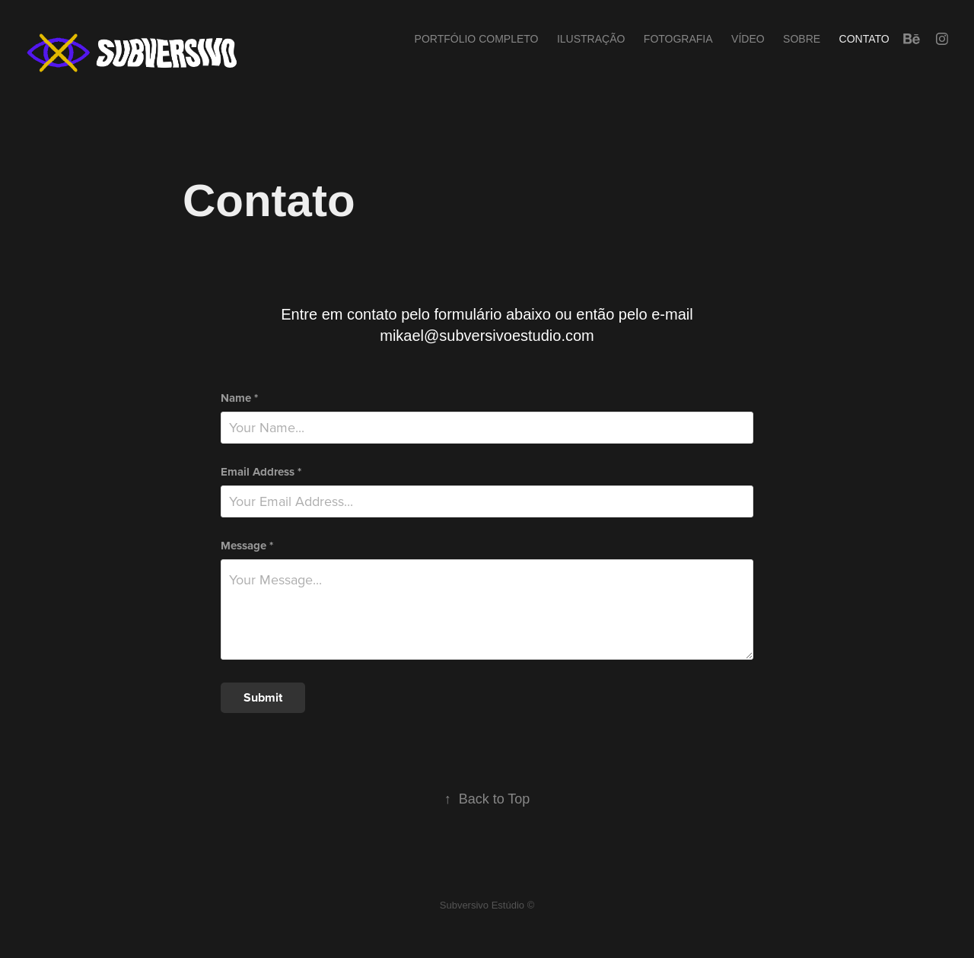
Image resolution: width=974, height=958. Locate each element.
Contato (864, 39)
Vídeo (748, 39)
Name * (239, 398)
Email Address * (261, 472)
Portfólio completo (477, 39)
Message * (247, 546)
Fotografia (678, 39)
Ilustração (591, 39)
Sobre (801, 39)
